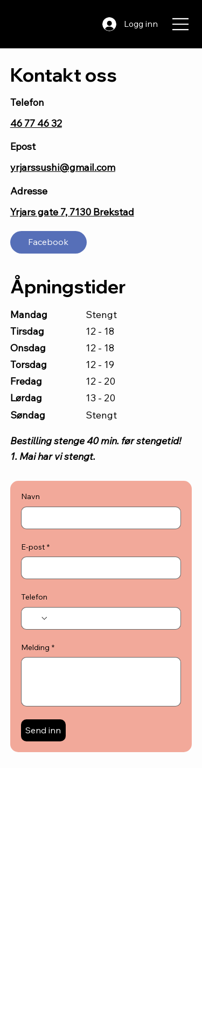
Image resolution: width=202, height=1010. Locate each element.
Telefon (34, 597)
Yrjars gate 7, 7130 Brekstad (72, 212)
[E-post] (98, 568)
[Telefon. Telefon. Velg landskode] (38, 618)
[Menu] (181, 24)
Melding (37, 648)
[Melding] (101, 682)
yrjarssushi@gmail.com (62, 167)
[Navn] (98, 518)
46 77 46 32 (36, 123)
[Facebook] (48, 242)
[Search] (83, 24)
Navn (30, 496)
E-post (35, 547)
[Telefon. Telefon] (111, 618)
